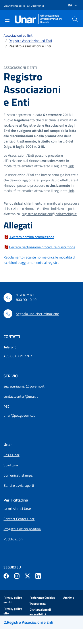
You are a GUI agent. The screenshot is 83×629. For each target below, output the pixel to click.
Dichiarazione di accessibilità (40, 611)
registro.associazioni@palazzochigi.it (49, 214)
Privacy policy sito (13, 611)
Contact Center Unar (19, 518)
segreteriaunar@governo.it (24, 386)
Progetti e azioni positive (22, 529)
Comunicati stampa (18, 475)
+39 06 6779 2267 (18, 356)
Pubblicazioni (13, 539)
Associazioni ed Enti (18, 35)
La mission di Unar (17, 508)
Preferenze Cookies (42, 597)
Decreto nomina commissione (31, 236)
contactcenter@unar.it (21, 396)
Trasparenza (37, 603)
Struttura (11, 465)
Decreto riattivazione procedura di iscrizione (42, 247)
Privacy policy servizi (13, 599)
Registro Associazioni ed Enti (30, 40)
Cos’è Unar (11, 455)
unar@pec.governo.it (19, 415)
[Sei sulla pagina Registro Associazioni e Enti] (41, 622)
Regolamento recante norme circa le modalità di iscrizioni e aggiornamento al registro (39, 260)
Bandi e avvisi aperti (19, 485)
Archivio (68, 597)
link (71, 166)
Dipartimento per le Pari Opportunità (24, 6)
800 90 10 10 (26, 299)
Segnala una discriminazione (37, 313)
